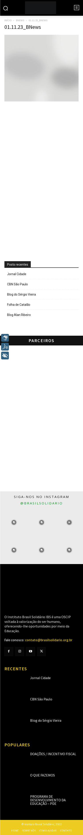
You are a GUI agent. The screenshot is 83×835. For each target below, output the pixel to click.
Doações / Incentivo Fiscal (53, 754)
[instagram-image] (14, 522)
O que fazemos (42, 775)
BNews (20, 20)
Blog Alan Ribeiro (19, 315)
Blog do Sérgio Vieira (21, 294)
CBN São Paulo (17, 284)
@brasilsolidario (41, 503)
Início (8, 20)
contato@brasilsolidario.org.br (48, 640)
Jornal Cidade (16, 274)
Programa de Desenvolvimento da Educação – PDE (48, 800)
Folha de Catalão (18, 304)
